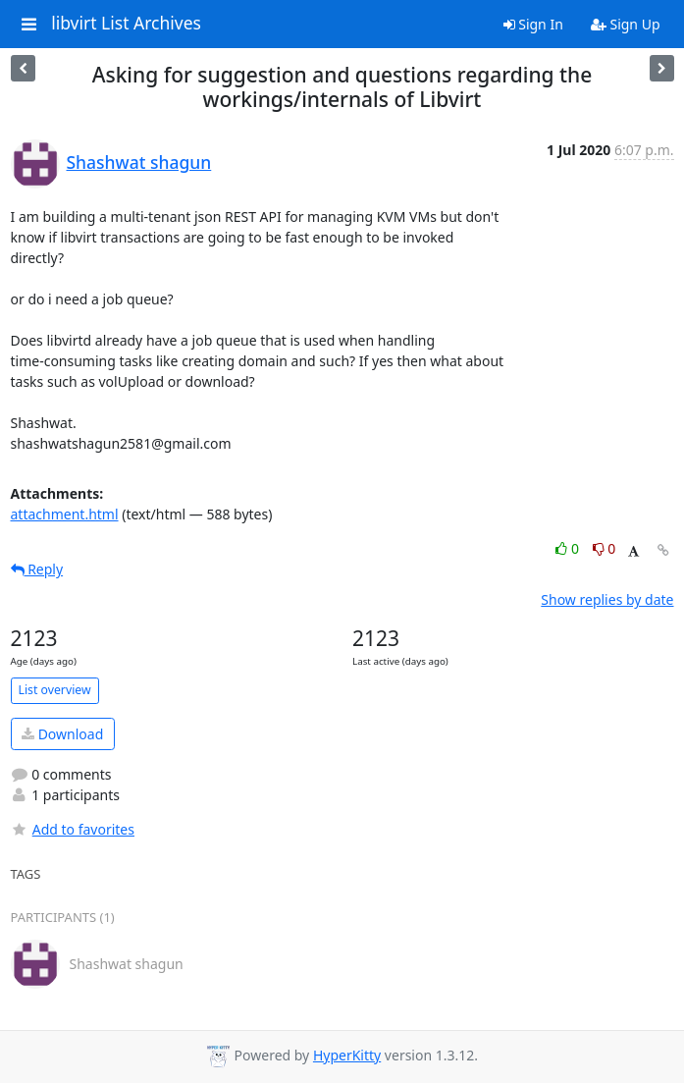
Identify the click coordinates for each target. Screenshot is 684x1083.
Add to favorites (72, 829)
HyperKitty (347, 1055)
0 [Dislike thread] (604, 548)
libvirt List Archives (126, 23)
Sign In (533, 24)
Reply (37, 569)
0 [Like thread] (568, 548)
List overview (55, 689)
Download (62, 734)
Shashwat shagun (139, 162)
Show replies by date (607, 599)
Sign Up (625, 24)
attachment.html (65, 514)
